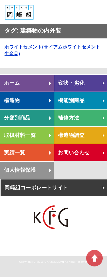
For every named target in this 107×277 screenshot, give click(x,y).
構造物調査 (71, 135)
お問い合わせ (74, 152)
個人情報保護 (20, 170)
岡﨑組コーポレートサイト (36, 188)
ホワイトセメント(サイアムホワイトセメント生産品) (52, 50)
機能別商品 (71, 100)
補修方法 (68, 118)
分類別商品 (17, 118)
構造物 (12, 100)
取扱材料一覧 (20, 135)
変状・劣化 (71, 83)
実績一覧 (14, 152)
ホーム (12, 83)
